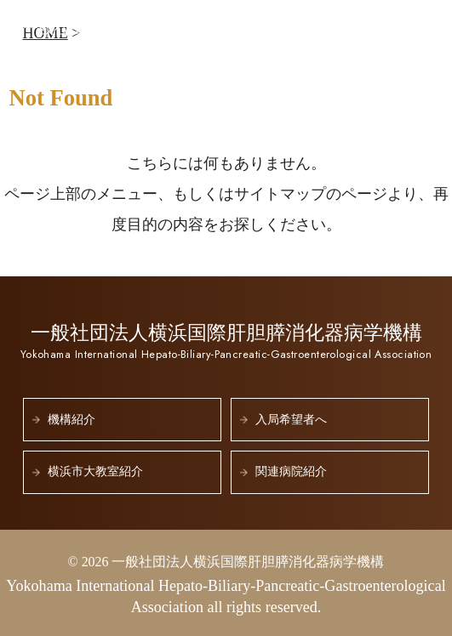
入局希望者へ (291, 419)
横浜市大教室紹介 (95, 471)
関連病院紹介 (291, 471)
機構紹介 (71, 419)
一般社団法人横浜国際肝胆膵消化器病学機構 (188, 35)
